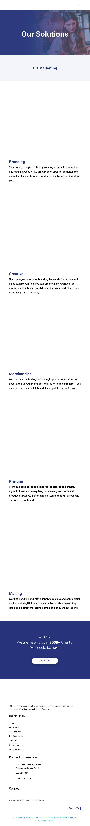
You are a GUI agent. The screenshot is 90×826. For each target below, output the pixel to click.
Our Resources (16, 736)
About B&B (14, 727)
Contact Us (44, 660)
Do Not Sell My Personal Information (28, 817)
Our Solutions (15, 732)
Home (11, 723)
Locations (13, 740)
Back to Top (75, 808)
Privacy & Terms (16, 749)
